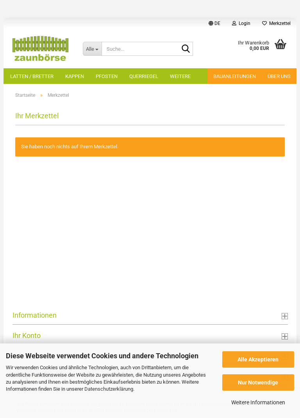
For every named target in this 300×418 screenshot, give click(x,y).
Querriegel (143, 76)
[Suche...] (92, 49)
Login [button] (241, 23)
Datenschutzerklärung (108, 389)
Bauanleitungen (234, 76)
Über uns (279, 76)
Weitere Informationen (258, 402)
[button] (214, 23)
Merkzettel (276, 23)
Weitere (180, 76)
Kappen (74, 76)
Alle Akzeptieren (258, 359)
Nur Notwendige (258, 382)
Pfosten (107, 76)
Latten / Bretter (32, 76)
